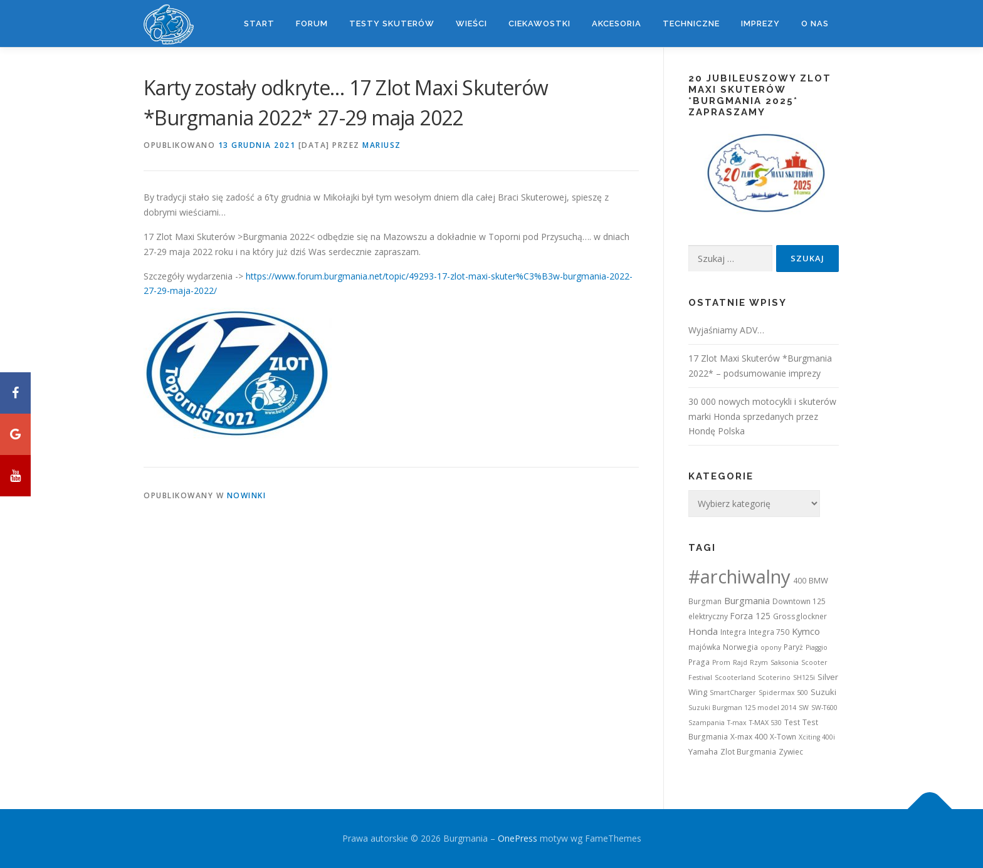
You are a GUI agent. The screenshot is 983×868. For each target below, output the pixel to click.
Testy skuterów (391, 23)
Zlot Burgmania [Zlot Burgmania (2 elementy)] (748, 751)
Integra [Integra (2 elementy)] (733, 632)
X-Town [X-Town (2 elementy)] (783, 736)
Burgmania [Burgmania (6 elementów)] (747, 600)
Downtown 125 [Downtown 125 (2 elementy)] (799, 601)
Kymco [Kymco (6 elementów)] (806, 631)
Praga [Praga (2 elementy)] (699, 662)
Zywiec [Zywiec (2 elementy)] (791, 751)
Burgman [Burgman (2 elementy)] (705, 601)
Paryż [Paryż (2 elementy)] (793, 647)
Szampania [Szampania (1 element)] (706, 722)
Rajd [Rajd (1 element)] (740, 662)
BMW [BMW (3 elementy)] (818, 580)
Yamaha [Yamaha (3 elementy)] (703, 751)
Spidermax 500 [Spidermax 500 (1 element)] (783, 692)
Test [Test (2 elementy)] (792, 722)
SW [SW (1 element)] (804, 707)
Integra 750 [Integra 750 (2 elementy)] (769, 632)
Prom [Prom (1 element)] (721, 662)
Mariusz (381, 145)
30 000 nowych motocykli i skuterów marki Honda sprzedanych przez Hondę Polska (762, 416)
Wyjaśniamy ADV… (726, 330)
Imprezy (760, 23)
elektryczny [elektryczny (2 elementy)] (708, 616)
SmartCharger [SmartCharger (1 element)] (733, 692)
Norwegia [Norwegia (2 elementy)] (740, 647)
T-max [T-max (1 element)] (737, 722)
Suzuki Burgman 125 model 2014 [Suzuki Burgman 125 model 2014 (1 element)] (742, 707)
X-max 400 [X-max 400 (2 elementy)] (748, 736)
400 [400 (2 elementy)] (799, 580)
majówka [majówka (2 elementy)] (704, 647)
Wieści (471, 23)
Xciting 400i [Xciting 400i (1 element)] (817, 737)
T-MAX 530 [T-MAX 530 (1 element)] (765, 722)
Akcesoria (616, 23)
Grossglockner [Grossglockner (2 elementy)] (800, 616)
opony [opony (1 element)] (770, 647)
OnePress (517, 838)
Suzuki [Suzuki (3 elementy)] (823, 692)
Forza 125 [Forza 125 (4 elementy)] (750, 616)
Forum (312, 23)
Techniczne (691, 23)
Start (259, 23)
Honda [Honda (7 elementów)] (703, 631)
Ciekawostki (539, 23)
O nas (815, 23)
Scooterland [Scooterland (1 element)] (735, 677)
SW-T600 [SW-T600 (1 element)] (824, 707)
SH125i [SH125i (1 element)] (804, 677)
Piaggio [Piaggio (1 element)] (817, 647)
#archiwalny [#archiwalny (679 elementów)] (739, 576)
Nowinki (246, 495)
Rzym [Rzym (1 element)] (759, 662)
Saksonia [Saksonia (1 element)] (784, 662)
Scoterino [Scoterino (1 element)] (774, 677)
